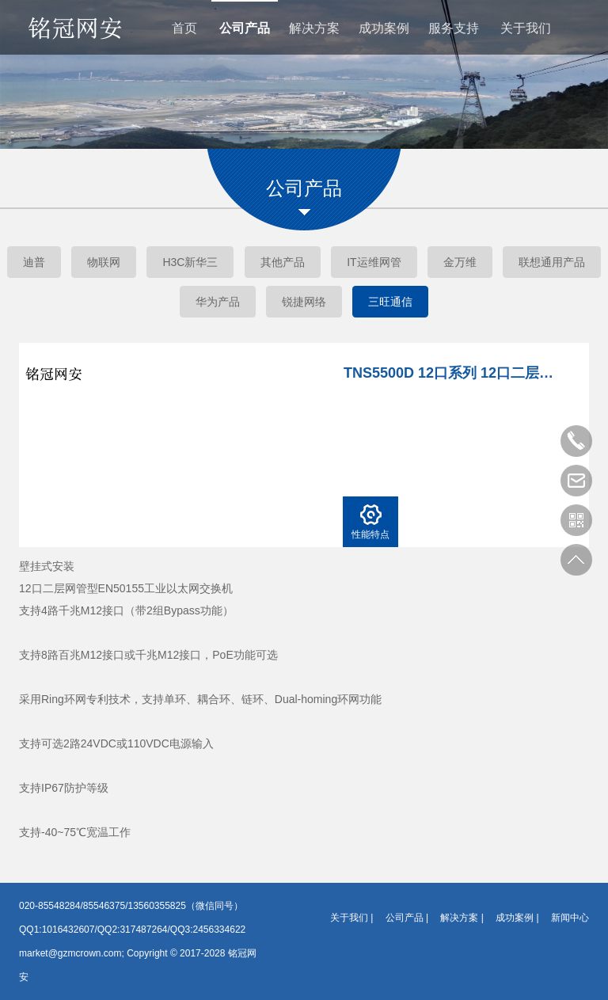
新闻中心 (570, 917)
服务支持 (453, 28)
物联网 (103, 262)
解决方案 (314, 28)
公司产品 (244, 28)
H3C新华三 (190, 262)
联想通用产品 (552, 262)
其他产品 (282, 262)
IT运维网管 (374, 262)
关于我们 (525, 28)
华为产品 (218, 301)
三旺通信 (390, 301)
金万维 (460, 262)
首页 (184, 28)
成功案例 (384, 28)
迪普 (34, 262)
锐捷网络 (304, 301)
